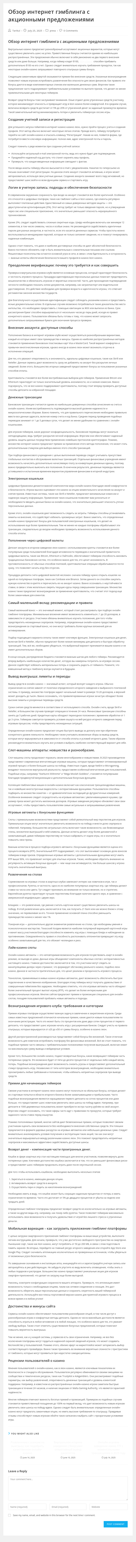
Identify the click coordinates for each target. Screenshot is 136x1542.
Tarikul (16, 30)
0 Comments (71, 30)
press (53, 30)
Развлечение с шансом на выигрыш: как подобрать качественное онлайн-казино (27, 1448)
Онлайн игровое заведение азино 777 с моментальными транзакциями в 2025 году (109, 1448)
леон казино (86, 61)
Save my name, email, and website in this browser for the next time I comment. (54, 1515)
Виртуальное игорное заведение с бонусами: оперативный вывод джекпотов (68, 1448)
